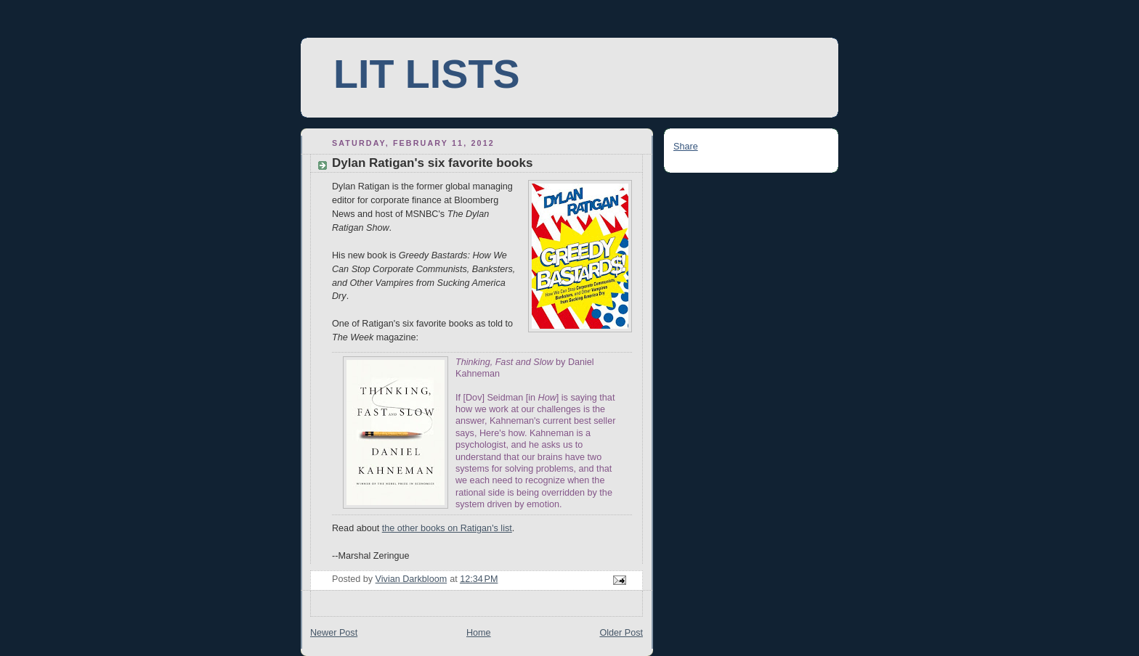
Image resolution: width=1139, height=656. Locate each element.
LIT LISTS (426, 74)
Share (685, 147)
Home (478, 633)
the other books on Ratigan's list (447, 528)
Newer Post (333, 633)
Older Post (621, 633)
